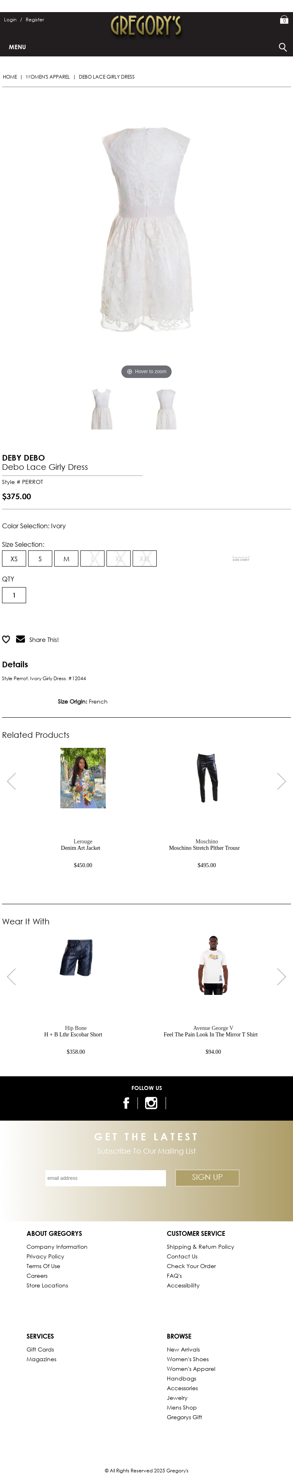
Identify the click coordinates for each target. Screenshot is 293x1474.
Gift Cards (40, 1349)
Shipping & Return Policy (200, 1246)
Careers (37, 1275)
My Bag (284, 20)
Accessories (182, 1388)
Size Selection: (23, 544)
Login (13, 19)
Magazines (41, 1359)
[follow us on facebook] (125, 1103)
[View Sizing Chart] (241, 558)
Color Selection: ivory (34, 525)
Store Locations (47, 1285)
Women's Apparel (48, 76)
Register (35, 19)
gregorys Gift (184, 1417)
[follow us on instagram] (152, 1103)
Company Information (57, 1246)
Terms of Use (43, 1266)
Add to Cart (34, 619)
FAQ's (174, 1275)
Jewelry (177, 1397)
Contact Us (182, 1256)
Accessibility (183, 1285)
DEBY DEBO (23, 457)
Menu (17, 46)
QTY (8, 579)
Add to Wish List (103, 619)
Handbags (181, 1378)
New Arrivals (183, 1349)
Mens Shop (182, 1407)
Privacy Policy (45, 1256)
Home (10, 76)
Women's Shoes (188, 1359)
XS (14, 558)
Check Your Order (191, 1266)
